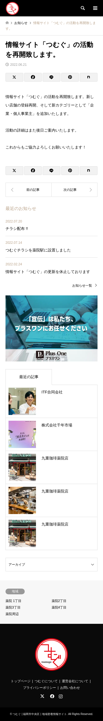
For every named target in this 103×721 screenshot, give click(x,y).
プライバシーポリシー (39, 688)
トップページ (20, 681)
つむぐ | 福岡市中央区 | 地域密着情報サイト (39, 714)
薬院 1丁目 (13, 601)
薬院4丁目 (59, 607)
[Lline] (51, 77)
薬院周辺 (12, 614)
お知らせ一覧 (82, 285)
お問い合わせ (70, 688)
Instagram (61, 696)
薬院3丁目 (13, 607)
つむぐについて (46, 681)
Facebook (52, 696)
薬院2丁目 (59, 601)
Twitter (42, 696)
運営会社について (75, 681)
